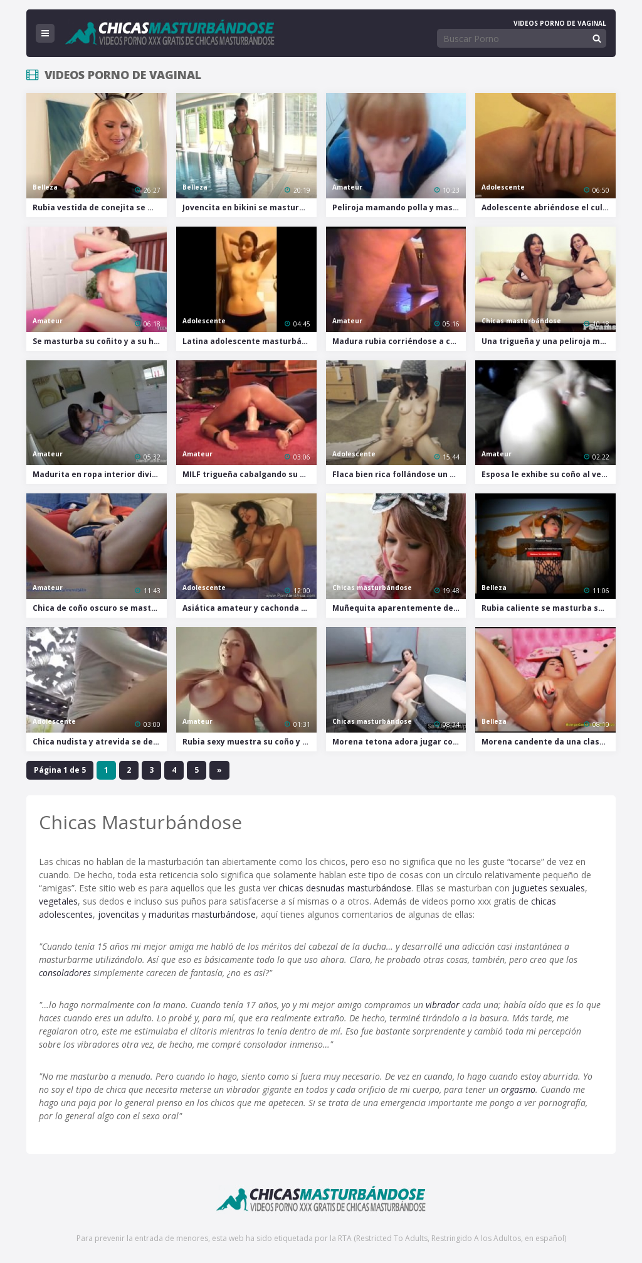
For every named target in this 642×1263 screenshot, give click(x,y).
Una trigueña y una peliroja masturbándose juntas (549, 341)
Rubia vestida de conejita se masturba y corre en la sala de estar (100, 207)
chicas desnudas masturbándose (344, 888)
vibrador (443, 1005)
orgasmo (518, 1089)
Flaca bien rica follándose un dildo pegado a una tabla (399, 474)
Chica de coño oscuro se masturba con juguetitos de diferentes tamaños (100, 608)
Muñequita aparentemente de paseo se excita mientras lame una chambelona (399, 608)
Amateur (347, 187)
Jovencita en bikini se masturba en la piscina (249, 207)
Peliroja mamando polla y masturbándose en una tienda (399, 207)
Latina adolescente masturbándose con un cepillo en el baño (249, 341)
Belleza (45, 187)
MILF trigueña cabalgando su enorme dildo (249, 474)
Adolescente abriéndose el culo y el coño (549, 207)
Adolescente (503, 187)
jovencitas (118, 914)
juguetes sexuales (548, 888)
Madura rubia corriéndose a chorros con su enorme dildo (399, 341)
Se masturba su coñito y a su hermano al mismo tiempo (100, 341)
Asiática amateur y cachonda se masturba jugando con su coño (249, 608)
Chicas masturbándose (521, 320)
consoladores (65, 973)
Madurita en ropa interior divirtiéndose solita (100, 474)
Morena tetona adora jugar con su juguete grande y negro (399, 741)
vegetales (58, 901)
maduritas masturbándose (202, 914)
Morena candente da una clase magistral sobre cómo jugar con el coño (549, 741)
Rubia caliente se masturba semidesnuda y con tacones (549, 608)
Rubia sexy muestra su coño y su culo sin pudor (249, 741)
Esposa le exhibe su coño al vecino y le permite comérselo (549, 474)
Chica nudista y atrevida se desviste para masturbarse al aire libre (100, 741)
